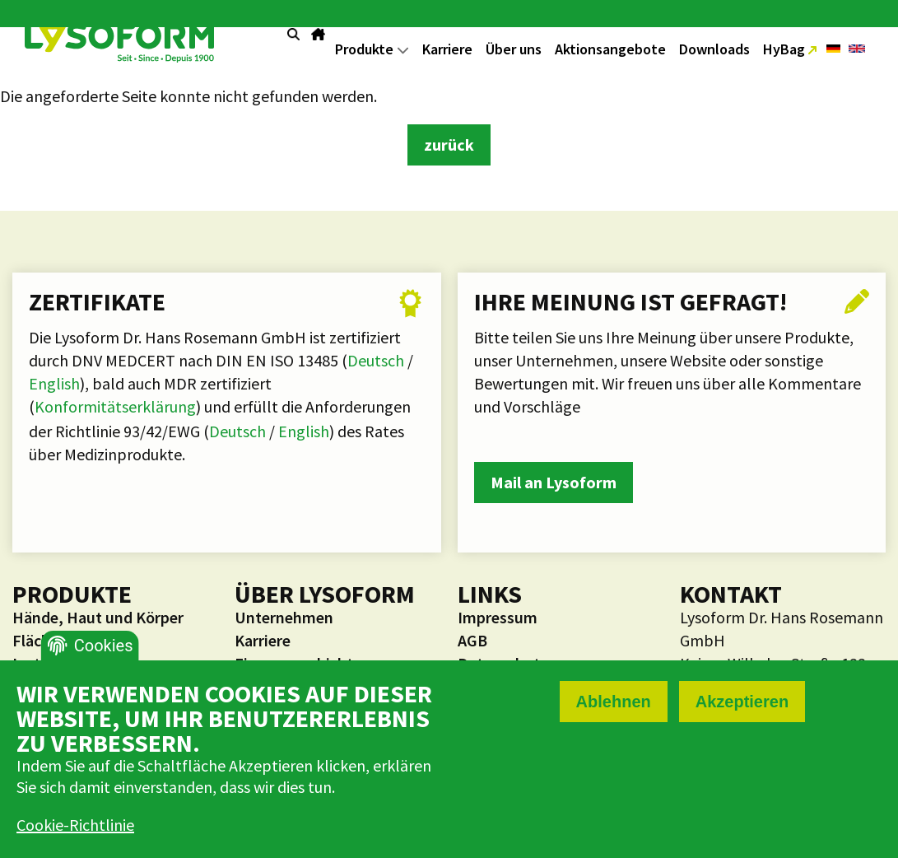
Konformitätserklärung (115, 406)
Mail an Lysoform (554, 482)
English (54, 383)
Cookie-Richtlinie (75, 824)
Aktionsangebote (610, 49)
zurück (449, 144)
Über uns (514, 49)
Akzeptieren (742, 701)
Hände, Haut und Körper (98, 617)
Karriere (447, 49)
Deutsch (377, 360)
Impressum (497, 617)
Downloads (714, 49)
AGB (472, 640)
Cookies (103, 645)
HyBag (785, 49)
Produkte (372, 49)
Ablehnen (613, 701)
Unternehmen (284, 617)
